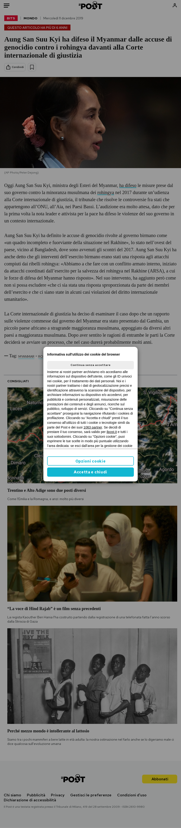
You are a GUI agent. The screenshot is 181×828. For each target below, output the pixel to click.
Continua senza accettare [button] (90, 365)
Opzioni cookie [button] (90, 461)
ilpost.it (112, 432)
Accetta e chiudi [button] (90, 472)
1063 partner (92, 427)
